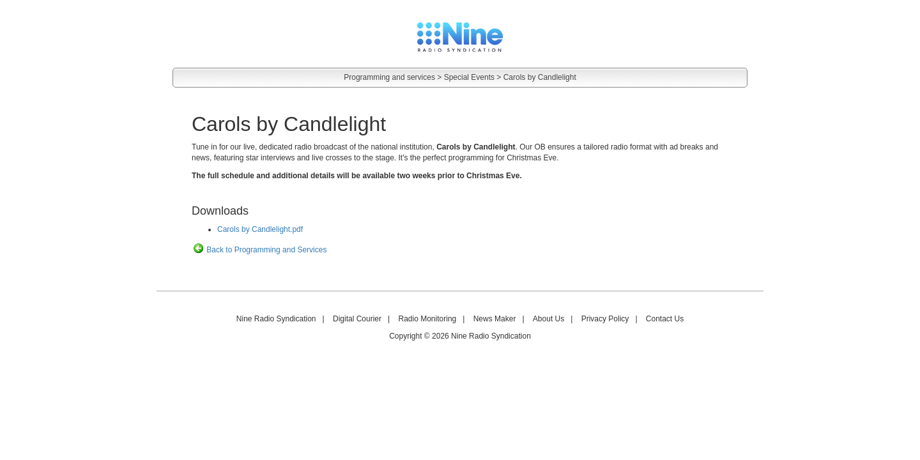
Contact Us (665, 318)
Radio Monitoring (428, 318)
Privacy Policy (605, 318)
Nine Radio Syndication (276, 318)
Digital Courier (357, 318)
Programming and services (389, 77)
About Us (548, 318)
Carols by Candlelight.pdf (260, 229)
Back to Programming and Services (259, 249)
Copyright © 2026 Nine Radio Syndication (460, 336)
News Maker (494, 318)
